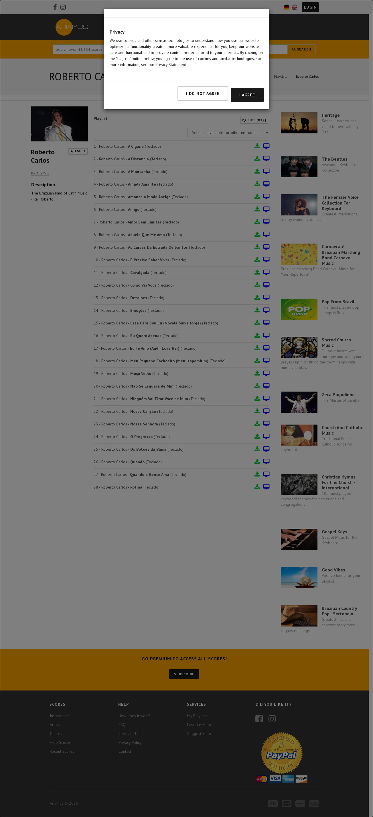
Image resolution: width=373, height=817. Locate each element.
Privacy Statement (170, 47)
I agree (247, 77)
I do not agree (203, 76)
